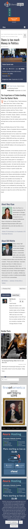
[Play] (4, 69)
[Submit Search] (2, 379)
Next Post (22, 288)
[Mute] (19, 69)
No (20, 522)
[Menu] (14, 27)
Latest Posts (15, 295)
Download (4, 73)
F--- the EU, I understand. (12, 522)
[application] (14, 68)
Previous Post (6, 288)
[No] (26, 514)
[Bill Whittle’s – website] (8, 280)
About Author (6, 295)
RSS (9, 76)
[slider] (11, 68)
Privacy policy (14, 525)
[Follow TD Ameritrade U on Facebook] (12, 231)
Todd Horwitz (5, 46)
